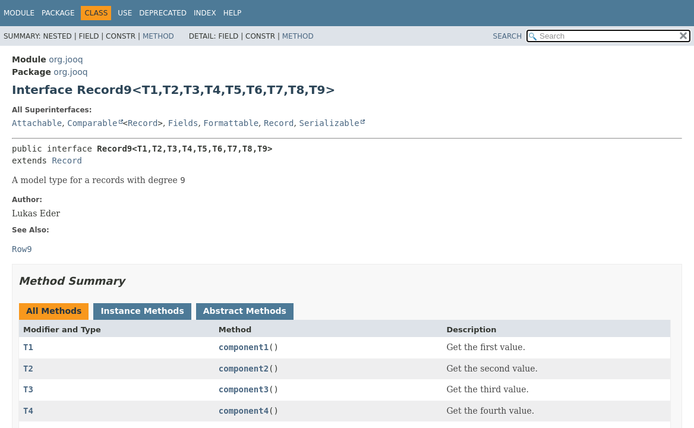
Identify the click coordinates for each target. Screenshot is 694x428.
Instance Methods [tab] (142, 311)
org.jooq (66, 59)
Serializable (329, 123)
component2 (244, 368)
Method (158, 36)
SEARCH (507, 36)
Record (143, 123)
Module (19, 13)
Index (205, 13)
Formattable (230, 123)
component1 (244, 347)
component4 (244, 411)
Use (125, 13)
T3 (28, 389)
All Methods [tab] (53, 311)
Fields (183, 123)
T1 (28, 347)
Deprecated (163, 13)
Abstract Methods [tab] (244, 311)
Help (232, 13)
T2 (28, 368)
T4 (28, 411)
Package (58, 13)
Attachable (37, 123)
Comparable (92, 123)
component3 (244, 389)
